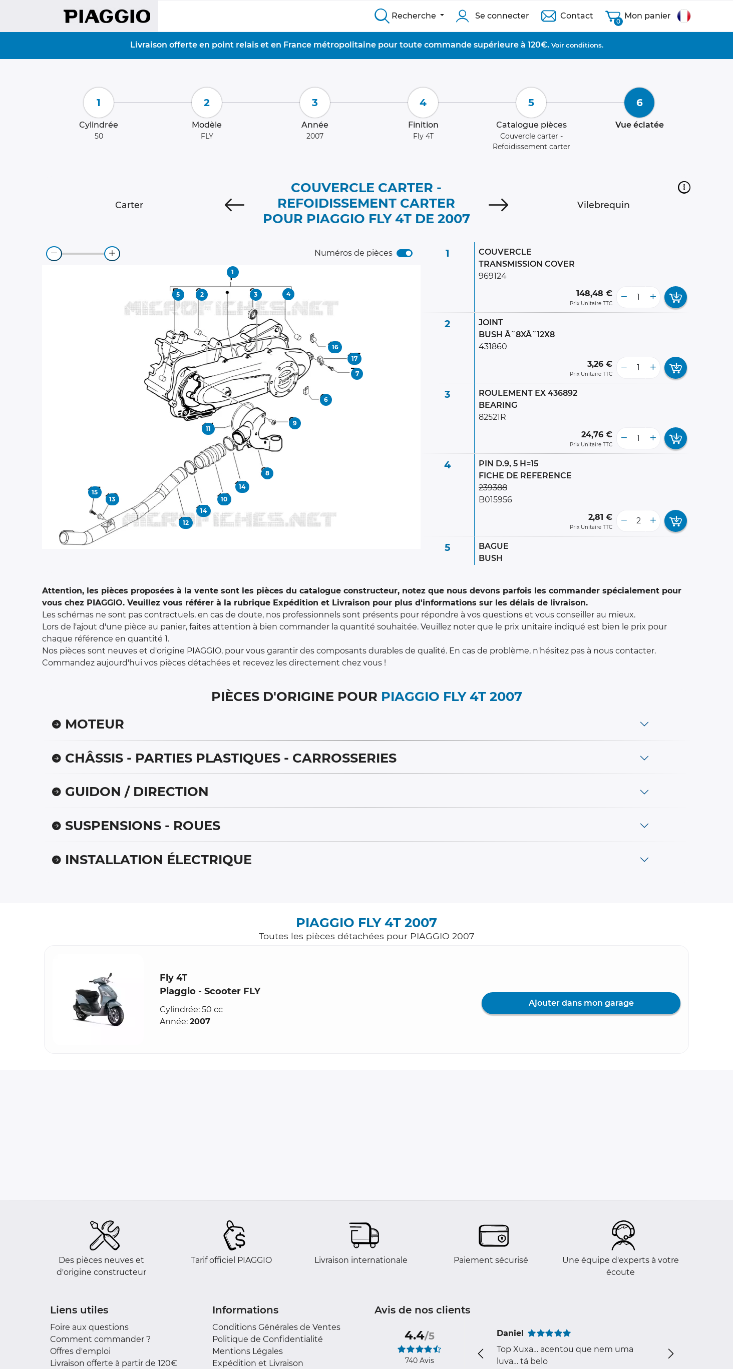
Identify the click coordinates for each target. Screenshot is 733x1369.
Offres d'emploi (80, 1351)
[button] (684, 187)
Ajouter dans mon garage (581, 1003)
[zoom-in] (112, 253)
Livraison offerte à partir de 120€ (113, 1363)
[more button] (652, 297)
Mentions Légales (247, 1351)
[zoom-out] (54, 253)
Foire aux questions (89, 1327)
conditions (584, 45)
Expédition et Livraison (257, 1363)
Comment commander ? (100, 1339)
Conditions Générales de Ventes (276, 1327)
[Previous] (234, 205)
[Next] (498, 205)
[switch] (405, 253)
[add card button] (675, 297)
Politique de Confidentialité (267, 1339)
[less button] (623, 297)
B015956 (495, 499)
